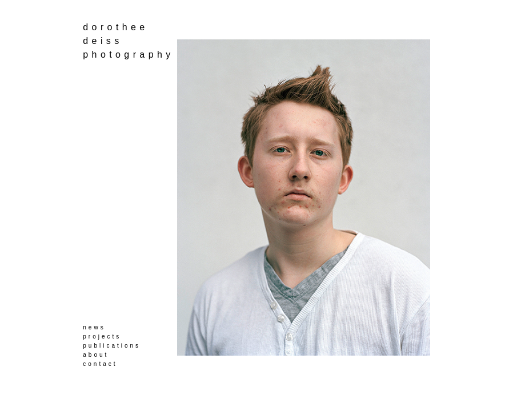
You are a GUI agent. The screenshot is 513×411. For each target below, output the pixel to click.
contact (100, 364)
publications (112, 345)
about (96, 355)
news (94, 327)
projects (102, 336)
